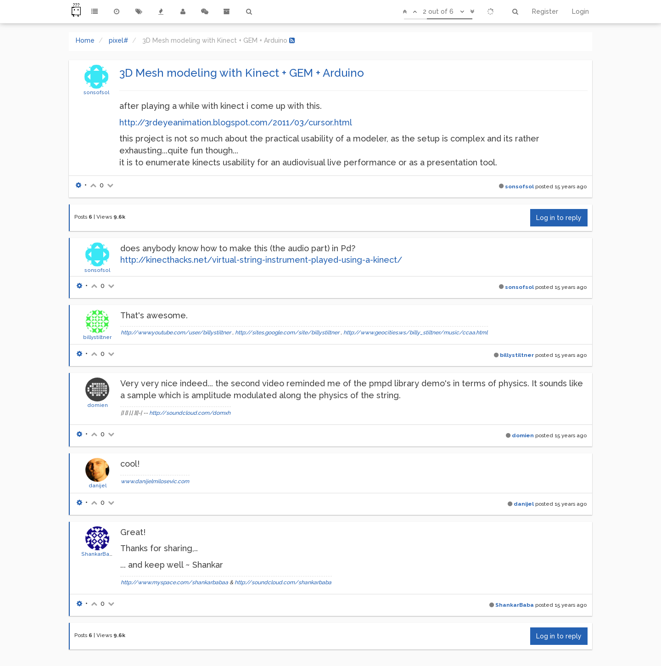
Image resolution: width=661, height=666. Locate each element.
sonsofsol (96, 92)
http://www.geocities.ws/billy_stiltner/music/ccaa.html (415, 332)
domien (97, 405)
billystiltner (97, 337)
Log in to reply (559, 217)
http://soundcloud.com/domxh (189, 413)
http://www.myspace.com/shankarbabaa (174, 582)
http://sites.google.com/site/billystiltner (287, 332)
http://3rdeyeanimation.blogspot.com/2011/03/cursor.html (235, 122)
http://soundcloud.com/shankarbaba (283, 582)
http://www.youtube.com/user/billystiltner (176, 332)
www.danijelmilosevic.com (155, 481)
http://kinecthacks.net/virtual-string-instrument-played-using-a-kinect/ (261, 260)
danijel (97, 485)
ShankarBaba (98, 554)
